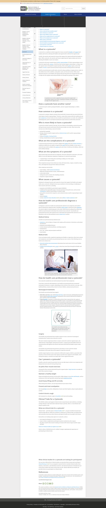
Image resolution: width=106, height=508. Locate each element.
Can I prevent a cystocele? (46, 44)
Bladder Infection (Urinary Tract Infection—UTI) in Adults (26, 40)
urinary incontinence (55, 169)
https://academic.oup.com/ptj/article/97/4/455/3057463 (52, 477)
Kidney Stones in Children (26, 81)
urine (63, 145)
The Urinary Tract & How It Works (26, 101)
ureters (57, 147)
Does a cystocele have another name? (48, 31)
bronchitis (58, 396)
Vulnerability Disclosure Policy (72, 504)
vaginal (76, 52)
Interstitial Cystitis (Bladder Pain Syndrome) (26, 68)
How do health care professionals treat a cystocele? (52, 43)
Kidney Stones (25, 77)
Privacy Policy (30, 504)
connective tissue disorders (49, 197)
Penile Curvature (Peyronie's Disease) (26, 85)
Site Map (45, 506)
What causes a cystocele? (46, 39)
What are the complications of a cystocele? (50, 36)
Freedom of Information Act (40, 504)
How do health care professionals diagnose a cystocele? (53, 41)
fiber (45, 389)
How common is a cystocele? (46, 32)
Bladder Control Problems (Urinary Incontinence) (26, 28)
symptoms (43, 118)
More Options (52, 483)
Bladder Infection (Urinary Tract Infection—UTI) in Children (26, 47)
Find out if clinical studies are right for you (49, 426)
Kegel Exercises (25, 72)
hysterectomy (63, 133)
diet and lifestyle (75, 376)
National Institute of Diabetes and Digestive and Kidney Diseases (67, 487)
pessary (45, 299)
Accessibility (50, 504)
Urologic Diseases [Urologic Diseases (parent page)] (27, 23)
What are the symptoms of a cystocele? (49, 38)
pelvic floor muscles (52, 296)
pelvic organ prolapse (62, 62)
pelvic (69, 65)
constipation (43, 191)
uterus (51, 64)
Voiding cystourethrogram (46, 246)
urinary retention (77, 143)
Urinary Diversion (26, 95)
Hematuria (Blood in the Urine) (27, 59)
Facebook (46, 483)
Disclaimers (56, 504)
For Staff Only (51, 506)
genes (45, 196)
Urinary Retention (26, 97)
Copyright (62, 504)
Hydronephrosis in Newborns (26, 63)
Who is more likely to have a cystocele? (49, 34)
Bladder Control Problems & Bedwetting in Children (26, 33)
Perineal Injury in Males (26, 89)
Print (43, 483)
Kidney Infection (26, 74)
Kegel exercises (59, 294)
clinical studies (58, 410)
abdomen (79, 207)
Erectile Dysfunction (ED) (27, 55)
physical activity (68, 378)
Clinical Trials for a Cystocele (47, 46)
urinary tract (62, 214)
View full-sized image (75, 78)
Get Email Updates (59, 506)
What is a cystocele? (44, 29)
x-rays (56, 246)
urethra (66, 143)
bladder (71, 52)
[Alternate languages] (81, 18)
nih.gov (58, 1)
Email (50, 483)
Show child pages (34, 27)
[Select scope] (63, 8)
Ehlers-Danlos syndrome (69, 197)
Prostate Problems (26, 92)
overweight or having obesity (50, 136)
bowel (45, 67)
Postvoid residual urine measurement (49, 243)
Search (83, 8)
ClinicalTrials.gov (43, 464)
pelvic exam (64, 207)
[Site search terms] (73, 8)
